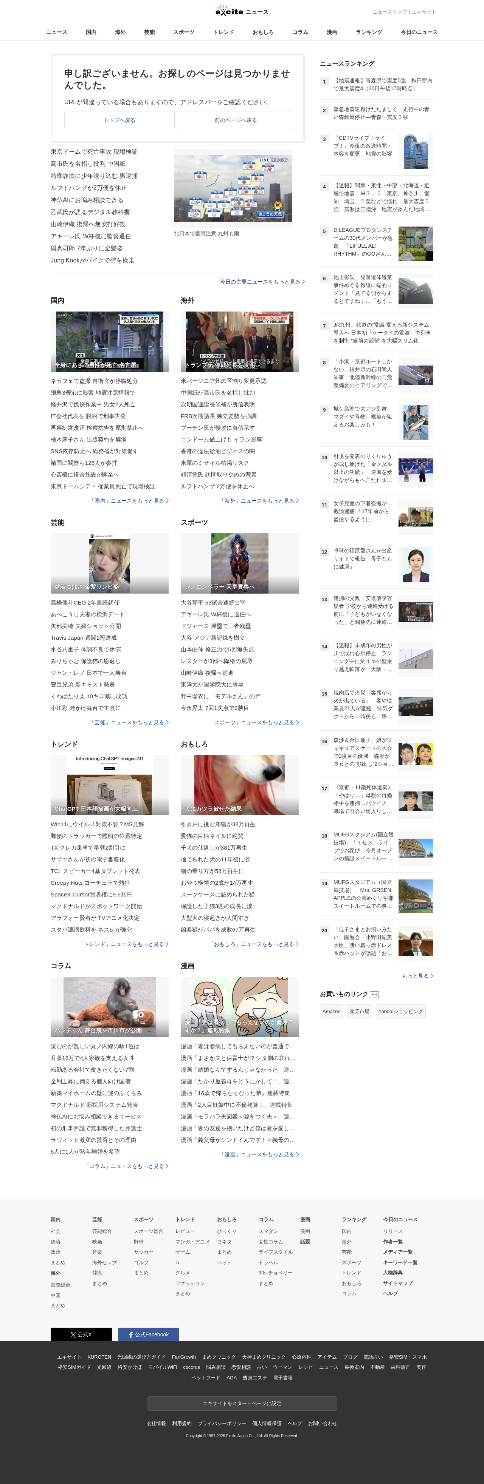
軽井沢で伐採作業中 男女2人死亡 (93, 404)
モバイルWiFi (162, 1367)
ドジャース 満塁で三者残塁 (216, 626)
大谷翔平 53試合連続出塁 (213, 602)
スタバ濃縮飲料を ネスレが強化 (91, 929)
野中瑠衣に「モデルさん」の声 (221, 696)
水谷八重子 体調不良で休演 (86, 649)
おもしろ (263, 32)
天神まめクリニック (264, 1357)
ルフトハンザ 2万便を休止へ (217, 486)
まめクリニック (219, 1357)
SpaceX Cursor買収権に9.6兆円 (91, 894)
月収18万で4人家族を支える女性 (93, 1058)
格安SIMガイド (74, 1367)
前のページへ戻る (236, 120)
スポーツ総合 (148, 1231)
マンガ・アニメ (192, 1242)
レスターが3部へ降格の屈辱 (217, 661)
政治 (55, 1252)
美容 (421, 1367)
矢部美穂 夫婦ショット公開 (86, 626)
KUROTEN (99, 1357)
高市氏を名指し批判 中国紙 (88, 163)
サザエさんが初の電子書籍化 (88, 859)
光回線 (104, 1367)
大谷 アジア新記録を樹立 (213, 637)
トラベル (268, 1262)
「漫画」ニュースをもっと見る (259, 1154)
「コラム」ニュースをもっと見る (126, 1166)
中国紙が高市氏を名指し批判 (218, 392)
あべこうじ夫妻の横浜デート (88, 614)
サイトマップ (398, 1283)
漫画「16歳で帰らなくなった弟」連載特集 (235, 1093)
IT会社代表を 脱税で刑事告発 (88, 416)
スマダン (268, 1231)
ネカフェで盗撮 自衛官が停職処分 (94, 381)
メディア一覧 (398, 1252)
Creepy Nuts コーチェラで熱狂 (90, 882)
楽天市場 (359, 1011)
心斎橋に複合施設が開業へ (85, 474)
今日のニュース (419, 32)
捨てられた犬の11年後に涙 (215, 859)
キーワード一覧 (400, 1262)
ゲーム (182, 1252)
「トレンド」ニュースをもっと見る (124, 944)
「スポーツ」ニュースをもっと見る (254, 722)
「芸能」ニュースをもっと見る (129, 722)
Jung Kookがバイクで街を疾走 (93, 260)
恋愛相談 (241, 1367)
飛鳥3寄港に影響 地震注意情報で (93, 392)
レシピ (305, 1367)
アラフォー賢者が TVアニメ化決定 (95, 918)
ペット (224, 1262)
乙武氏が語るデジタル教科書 (90, 212)
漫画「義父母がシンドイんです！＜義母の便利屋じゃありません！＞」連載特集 (240, 1140)
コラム (300, 32)
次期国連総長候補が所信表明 (218, 404)
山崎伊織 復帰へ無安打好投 (88, 224)
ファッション (190, 1283)
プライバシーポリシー (222, 1423)
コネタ (224, 1242)
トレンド (223, 32)
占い (262, 1367)
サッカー (144, 1252)
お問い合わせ (322, 1423)
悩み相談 (215, 1367)
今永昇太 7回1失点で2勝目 (215, 708)
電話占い (373, 1357)
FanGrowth (184, 1357)
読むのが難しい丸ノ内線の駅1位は (95, 1046)
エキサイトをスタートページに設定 (242, 1403)
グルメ (182, 1273)
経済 (55, 1242)
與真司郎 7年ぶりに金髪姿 (87, 248)
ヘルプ (390, 1293)
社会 (55, 1231)
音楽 (97, 1252)
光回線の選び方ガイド (141, 1357)
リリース (393, 1231)
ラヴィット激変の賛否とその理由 (94, 1140)
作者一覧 (393, 1242)
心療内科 (301, 1357)
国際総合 (60, 1285)
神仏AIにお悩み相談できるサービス (96, 1116)
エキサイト (424, 12)
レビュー (185, 1231)
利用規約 (181, 1423)
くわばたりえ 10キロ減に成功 (89, 696)
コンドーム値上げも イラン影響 (221, 439)
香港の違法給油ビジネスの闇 (218, 451)
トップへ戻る (120, 120)
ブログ (350, 1357)
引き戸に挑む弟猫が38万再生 (218, 824)
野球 (139, 1242)
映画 (97, 1242)
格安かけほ (130, 1367)
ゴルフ (141, 1262)
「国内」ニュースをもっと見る (129, 501)
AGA (231, 1378)
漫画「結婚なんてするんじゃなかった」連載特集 (240, 1069)
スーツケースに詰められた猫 (218, 894)
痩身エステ (255, 1378)
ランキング (369, 32)
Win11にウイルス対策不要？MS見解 (97, 824)
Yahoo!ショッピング (401, 1011)
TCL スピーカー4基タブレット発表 (95, 871)
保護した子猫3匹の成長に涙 (217, 906)
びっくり (227, 1231)
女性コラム (271, 1242)
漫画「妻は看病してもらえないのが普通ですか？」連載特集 (240, 1046)
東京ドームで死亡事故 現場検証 (94, 151)
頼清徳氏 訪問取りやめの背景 (219, 474)
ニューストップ (389, 12)
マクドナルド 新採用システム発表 (94, 1104)
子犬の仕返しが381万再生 (214, 847)
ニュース (56, 32)
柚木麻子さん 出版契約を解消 (89, 439)
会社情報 (156, 1423)
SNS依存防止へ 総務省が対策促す (94, 451)
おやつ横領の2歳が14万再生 (217, 882)
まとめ (58, 1262)
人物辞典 (393, 1273)
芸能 (149, 32)
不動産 (377, 1367)
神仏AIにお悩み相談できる (87, 200)
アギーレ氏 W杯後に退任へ (216, 614)
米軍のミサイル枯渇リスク (215, 463)
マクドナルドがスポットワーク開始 (96, 906)
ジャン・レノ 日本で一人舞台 (89, 672)
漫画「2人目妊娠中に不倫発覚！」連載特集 (237, 1104)
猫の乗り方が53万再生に (212, 871)
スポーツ (183, 32)
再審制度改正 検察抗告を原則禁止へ (97, 427)
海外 (120, 32)
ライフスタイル (276, 1252)
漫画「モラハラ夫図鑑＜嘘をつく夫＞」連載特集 (240, 1116)
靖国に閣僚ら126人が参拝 (84, 463)
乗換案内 (354, 1367)
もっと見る (417, 976)
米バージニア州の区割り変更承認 (224, 381)
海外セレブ (104, 1262)
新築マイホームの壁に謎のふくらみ (96, 1093)
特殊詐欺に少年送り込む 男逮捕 (94, 176)
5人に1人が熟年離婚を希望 (85, 1151)
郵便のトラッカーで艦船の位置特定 (96, 836)
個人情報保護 (266, 1423)
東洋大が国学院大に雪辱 (212, 684)
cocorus (191, 1367)
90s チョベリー (276, 1273)
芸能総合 (102, 1231)
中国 (55, 1295)
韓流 (97, 1273)
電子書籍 (283, 1378)
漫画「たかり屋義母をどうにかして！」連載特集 (240, 1081)
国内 (91, 32)
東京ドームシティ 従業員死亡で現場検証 (103, 486)
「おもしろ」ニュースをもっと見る (254, 944)
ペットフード (205, 1378)
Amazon (332, 1011)
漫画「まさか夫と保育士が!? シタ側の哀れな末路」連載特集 (240, 1058)
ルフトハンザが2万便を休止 (89, 188)
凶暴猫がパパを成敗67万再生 (218, 929)
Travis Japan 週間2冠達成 (84, 637)
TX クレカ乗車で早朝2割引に (88, 847)
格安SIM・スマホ (408, 1357)
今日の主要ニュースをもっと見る (262, 282)
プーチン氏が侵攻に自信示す (218, 427)
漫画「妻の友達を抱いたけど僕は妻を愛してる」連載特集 (240, 1128)
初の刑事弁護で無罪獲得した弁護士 (96, 1128)
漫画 (332, 32)
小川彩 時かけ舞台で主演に (86, 708)
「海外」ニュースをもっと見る (259, 501)
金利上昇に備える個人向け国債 (91, 1081)
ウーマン (282, 1367)
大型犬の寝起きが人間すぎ (215, 918)
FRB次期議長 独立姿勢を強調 (219, 416)
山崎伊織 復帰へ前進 (207, 672)
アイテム (327, 1357)
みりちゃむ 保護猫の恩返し (86, 661)
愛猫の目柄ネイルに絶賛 (212, 836)
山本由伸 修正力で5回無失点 (217, 649)
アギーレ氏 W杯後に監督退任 (91, 236)
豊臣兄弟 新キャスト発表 (83, 684)
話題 (305, 1242)
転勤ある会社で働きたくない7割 (92, 1069)
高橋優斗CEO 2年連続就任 (85, 602)
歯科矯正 (400, 1367)
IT (177, 1262)
